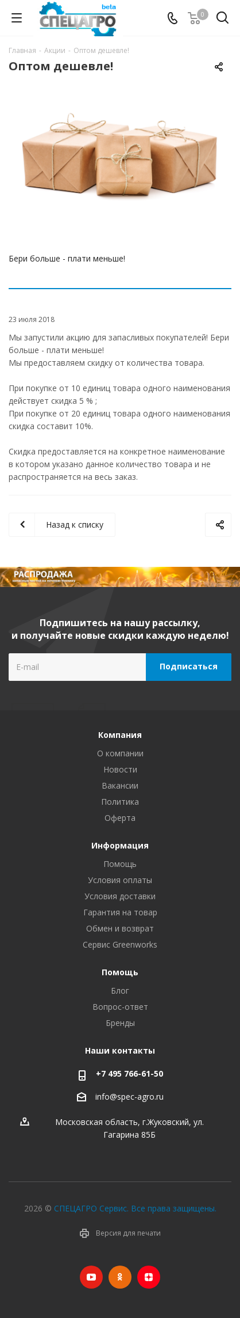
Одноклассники (120, 1277)
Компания (120, 734)
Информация (120, 845)
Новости (120, 769)
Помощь (120, 863)
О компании (120, 753)
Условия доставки (120, 896)
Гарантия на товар (120, 912)
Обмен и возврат (120, 928)
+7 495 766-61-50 (129, 1073)
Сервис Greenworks (120, 944)
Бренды (120, 1022)
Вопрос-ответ (120, 1006)
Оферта (120, 817)
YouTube (91, 1277)
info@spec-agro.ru (129, 1096)
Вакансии (120, 785)
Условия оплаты (120, 879)
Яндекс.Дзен (148, 1277)
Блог (120, 990)
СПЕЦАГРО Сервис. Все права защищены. (135, 1208)
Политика (120, 801)
